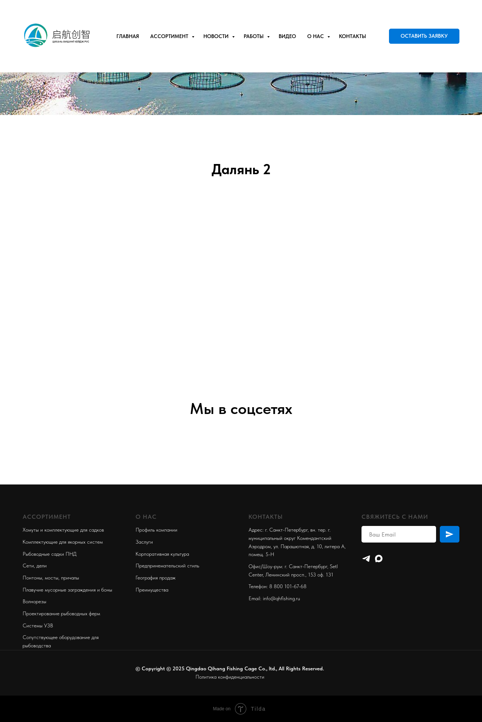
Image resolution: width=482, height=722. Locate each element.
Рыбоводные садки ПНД (49, 554)
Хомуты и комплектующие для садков (63, 530)
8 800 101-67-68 (288, 586)
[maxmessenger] (378, 558)
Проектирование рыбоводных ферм (61, 613)
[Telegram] (366, 558)
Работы (254, 36)
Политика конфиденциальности (229, 677)
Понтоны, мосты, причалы (51, 578)
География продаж (155, 578)
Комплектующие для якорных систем (63, 542)
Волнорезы (34, 601)
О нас (316, 36)
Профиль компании (156, 530)
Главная (127, 36)
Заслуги (144, 542)
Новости (216, 36)
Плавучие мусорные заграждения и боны (67, 590)
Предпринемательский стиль (167, 566)
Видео (287, 36)
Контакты (352, 36)
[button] (424, 36)
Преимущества (152, 590)
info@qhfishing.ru (281, 598)
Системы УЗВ (38, 625)
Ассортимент (170, 36)
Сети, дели (35, 566)
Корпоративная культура (162, 554)
